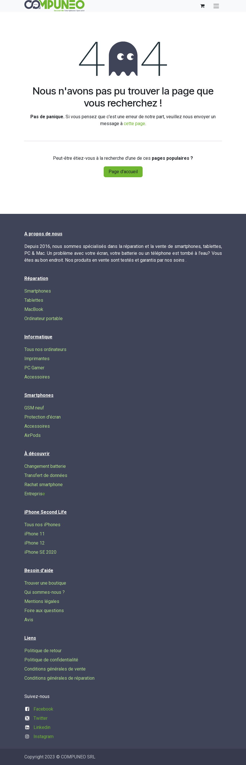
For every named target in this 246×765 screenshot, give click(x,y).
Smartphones (37, 291)
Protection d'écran (42, 417)
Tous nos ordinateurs (45, 349)
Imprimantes (37, 358)
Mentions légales (41, 601)
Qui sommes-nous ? (44, 592)
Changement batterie (45, 466)
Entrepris (33, 493)
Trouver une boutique (45, 583)
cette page (134, 123)
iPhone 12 (34, 543)
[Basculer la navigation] (216, 6)
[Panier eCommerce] (202, 5)
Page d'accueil (123, 171)
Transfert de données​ (45, 475)
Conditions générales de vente (55, 669)
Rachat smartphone (43, 484)
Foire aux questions (44, 610)
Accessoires (37, 377)
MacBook (33, 309)
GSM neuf (34, 408)
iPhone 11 (34, 534)
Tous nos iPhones (42, 524)
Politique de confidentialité (51, 660)
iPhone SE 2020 (40, 552)
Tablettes (33, 300)
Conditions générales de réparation (59, 678)
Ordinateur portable (43, 318)
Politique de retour (43, 650)
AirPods (32, 435)
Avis (28, 619)
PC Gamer (34, 367)
